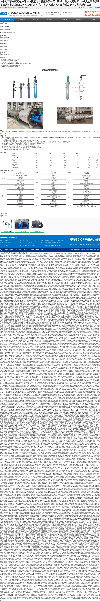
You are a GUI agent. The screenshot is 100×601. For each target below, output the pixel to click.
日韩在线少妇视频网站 (17, 298)
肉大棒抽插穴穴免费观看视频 (20, 500)
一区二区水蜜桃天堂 (24, 265)
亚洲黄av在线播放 (54, 310)
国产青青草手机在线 (42, 274)
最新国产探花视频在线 (61, 264)
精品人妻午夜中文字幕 (67, 282)
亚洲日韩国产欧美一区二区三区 (15, 598)
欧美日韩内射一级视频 (70, 542)
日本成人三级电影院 (83, 359)
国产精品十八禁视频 (79, 377)
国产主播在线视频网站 (40, 571)
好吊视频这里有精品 (31, 516)
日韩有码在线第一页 (13, 571)
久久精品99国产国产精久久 (83, 586)
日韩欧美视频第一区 (81, 316)
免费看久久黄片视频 (18, 568)
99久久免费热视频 (9, 443)
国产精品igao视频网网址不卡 (27, 394)
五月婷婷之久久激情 (20, 412)
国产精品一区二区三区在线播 (32, 464)
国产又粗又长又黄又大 (19, 328)
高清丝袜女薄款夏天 (20, 358)
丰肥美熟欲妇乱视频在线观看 (53, 380)
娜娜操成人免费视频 (25, 424)
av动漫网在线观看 (55, 524)
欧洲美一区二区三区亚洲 (19, 361)
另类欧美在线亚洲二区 (78, 349)
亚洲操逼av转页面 (58, 479)
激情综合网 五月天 (10, 442)
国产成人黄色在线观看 (71, 567)
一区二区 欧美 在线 (72, 543)
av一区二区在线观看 (78, 379)
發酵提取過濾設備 (4, 54)
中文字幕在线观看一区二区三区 (78, 352)
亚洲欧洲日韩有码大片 (76, 386)
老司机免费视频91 (23, 336)
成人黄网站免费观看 (54, 340)
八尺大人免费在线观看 (29, 548)
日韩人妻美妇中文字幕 (25, 579)
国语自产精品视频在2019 (22, 362)
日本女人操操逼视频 (92, 277)
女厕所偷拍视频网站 (28, 560)
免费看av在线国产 (40, 268)
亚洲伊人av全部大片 (35, 294)
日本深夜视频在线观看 (13, 371)
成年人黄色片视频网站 (43, 585)
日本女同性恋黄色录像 (76, 442)
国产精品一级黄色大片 (46, 339)
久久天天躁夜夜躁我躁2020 (38, 480)
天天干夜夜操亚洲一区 (51, 592)
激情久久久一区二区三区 (36, 262)
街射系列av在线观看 (73, 319)
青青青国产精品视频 (71, 279)
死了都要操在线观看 (53, 286)
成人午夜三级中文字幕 (10, 282)
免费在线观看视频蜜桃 (12, 294)
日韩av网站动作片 (12, 428)
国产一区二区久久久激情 (8, 397)
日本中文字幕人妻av (86, 371)
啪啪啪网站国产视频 (42, 365)
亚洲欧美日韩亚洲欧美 (7, 488)
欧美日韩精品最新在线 (56, 459)
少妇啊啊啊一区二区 (85, 274)
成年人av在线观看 (63, 328)
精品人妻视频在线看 (82, 494)
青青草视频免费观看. (25, 371)
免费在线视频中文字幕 (33, 434)
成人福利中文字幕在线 (73, 376)
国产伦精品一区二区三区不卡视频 (83, 412)
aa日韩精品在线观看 (43, 300)
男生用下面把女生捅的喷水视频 (20, 292)
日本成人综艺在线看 (38, 356)
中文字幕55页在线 (36, 506)
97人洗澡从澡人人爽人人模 (81, 443)
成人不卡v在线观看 (67, 349)
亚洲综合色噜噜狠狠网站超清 (59, 464)
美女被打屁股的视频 (49, 356)
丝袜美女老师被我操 (40, 319)
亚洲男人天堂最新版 (24, 501)
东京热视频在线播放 (35, 488)
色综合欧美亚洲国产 (27, 592)
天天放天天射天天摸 (29, 419)
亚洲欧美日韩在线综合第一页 (58, 515)
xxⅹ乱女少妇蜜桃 (41, 446)
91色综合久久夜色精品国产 (88, 483)
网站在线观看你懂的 (63, 534)
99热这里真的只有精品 (88, 261)
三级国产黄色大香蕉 (85, 416)
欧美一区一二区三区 (74, 558)
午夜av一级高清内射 (7, 361)
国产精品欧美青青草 (29, 591)
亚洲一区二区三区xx (11, 291)
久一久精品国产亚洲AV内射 (20, 558)
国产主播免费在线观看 (11, 515)
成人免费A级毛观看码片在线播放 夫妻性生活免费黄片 (53, 258)
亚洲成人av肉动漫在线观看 (88, 431)
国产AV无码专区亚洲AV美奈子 (83, 437)
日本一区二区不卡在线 (87, 467)
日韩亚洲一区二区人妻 (60, 309)
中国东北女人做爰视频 (62, 467)
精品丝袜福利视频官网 (27, 315)
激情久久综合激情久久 (21, 270)
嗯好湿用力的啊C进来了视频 (58, 303)
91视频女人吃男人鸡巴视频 (18, 455)
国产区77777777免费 (35, 406)
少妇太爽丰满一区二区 (58, 339)
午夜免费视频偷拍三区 (49, 297)
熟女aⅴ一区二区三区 (22, 454)
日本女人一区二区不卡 (85, 353)
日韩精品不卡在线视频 (57, 298)
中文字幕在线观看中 (67, 427)
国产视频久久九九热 (43, 404)
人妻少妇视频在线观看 (68, 322)
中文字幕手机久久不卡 (13, 574)
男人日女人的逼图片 (11, 310)
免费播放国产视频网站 (78, 315)
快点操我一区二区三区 (37, 371)
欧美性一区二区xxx (48, 579)
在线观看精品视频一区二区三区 (56, 455)
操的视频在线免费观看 (63, 374)
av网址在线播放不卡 (19, 431)
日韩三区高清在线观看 (80, 492)
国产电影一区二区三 (41, 415)
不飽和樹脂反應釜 (4, 38)
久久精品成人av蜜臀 (63, 367)
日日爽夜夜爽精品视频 (81, 434)
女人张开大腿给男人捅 (67, 358)
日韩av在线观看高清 (93, 525)
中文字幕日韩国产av (82, 295)
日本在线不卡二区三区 (51, 350)
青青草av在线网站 (80, 265)
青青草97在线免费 (91, 585)
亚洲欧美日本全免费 (5, 298)
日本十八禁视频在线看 (76, 448)
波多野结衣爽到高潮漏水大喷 (46, 295)
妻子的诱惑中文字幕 (14, 465)
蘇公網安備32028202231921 (92, 250)
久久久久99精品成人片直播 (18, 347)
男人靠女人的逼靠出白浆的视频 (74, 471)
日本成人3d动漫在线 (71, 456)
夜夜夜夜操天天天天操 (42, 289)
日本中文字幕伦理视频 (39, 592)
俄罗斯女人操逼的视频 (47, 479)
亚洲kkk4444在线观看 (22, 291)
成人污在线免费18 (78, 343)
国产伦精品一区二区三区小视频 (76, 258)
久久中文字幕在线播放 (48, 382)
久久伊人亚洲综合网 (68, 540)
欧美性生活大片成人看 (90, 315)
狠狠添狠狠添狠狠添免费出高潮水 (46, 492)
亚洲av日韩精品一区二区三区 (36, 507)
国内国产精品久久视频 (6, 292)
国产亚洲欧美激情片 (55, 443)
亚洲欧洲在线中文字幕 (43, 552)
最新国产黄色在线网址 (56, 585)
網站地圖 (97, 7)
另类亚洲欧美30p (64, 440)
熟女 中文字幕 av (24, 355)
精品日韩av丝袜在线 (24, 262)
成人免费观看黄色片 (50, 273)
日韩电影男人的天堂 (75, 373)
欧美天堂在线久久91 (14, 355)
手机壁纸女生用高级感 (84, 473)
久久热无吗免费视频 (92, 461)
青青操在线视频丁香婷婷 (38, 256)
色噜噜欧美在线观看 (76, 261)
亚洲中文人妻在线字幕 (34, 536)
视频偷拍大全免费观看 (45, 498)
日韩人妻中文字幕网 (43, 597)
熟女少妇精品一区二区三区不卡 (82, 307)
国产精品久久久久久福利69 (41, 261)
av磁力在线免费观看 (75, 462)
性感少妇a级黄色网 (21, 492)
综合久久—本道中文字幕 (76, 409)
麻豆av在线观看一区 (79, 527)
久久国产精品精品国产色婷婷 (43, 343)
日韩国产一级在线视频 (16, 401)
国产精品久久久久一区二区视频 (28, 289)
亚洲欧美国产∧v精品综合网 (24, 382)
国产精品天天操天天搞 (62, 274)
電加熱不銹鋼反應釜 (5, 29)
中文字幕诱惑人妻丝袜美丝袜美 (16, 485)
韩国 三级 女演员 (10, 334)
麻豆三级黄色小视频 (82, 456)
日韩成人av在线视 (28, 568)
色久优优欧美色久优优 (70, 454)
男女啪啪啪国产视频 (7, 421)
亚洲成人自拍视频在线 (76, 392)
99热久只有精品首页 (86, 482)
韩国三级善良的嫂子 (85, 376)
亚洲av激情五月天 (37, 370)
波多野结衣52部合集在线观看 (84, 433)
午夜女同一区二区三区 (78, 321)
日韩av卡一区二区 (18, 350)
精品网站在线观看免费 (83, 498)
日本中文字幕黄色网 (25, 546)
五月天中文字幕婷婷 (39, 330)
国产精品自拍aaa (52, 274)
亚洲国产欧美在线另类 (70, 333)
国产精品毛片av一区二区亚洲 (16, 464)
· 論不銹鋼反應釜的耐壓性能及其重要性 (10, 65)
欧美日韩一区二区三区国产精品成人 (31, 477)
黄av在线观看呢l (92, 406)
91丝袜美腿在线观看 (36, 486)
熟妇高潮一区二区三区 (57, 521)
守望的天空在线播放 (61, 485)
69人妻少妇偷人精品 (36, 573)
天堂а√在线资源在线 (14, 304)
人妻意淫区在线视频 (43, 324)
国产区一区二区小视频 (56, 313)
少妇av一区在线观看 (88, 448)
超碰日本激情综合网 (14, 279)
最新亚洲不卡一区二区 (92, 503)
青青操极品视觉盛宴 (72, 359)
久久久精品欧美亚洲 (83, 356)
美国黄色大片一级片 (52, 510)
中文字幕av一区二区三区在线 (25, 346)
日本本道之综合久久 (18, 259)
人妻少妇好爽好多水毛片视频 (62, 442)
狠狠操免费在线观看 (9, 297)
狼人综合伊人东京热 (50, 391)
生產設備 (78, 19)
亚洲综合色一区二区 (50, 439)
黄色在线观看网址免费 (13, 579)
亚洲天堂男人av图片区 (19, 471)
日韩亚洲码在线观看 (10, 342)
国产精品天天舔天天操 (43, 458)
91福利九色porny (8, 328)
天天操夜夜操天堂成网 (20, 510)
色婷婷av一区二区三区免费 (86, 304)
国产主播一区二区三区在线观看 (29, 267)
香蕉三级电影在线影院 (69, 479)
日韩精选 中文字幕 (77, 340)
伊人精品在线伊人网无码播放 (48, 306)
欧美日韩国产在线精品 (73, 264)
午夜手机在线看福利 (78, 428)
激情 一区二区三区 (13, 322)
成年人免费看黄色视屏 (51, 256)
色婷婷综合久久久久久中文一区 (35, 270)
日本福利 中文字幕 (56, 349)
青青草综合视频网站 (75, 286)
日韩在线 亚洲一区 (79, 355)
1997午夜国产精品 (64, 409)
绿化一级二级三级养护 (56, 277)
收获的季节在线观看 (64, 373)
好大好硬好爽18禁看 (86, 286)
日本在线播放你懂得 (33, 451)
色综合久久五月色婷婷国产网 (31, 403)
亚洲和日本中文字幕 (34, 327)
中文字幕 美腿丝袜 (67, 315)
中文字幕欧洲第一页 (81, 479)
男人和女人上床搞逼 (91, 283)
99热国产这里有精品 (10, 258)
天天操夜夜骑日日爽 (78, 259)
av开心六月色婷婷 (11, 449)
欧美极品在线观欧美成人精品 (15, 268)
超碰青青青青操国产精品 (8, 404)
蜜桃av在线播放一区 (71, 325)
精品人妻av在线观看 (64, 595)
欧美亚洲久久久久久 (26, 386)
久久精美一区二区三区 (84, 334)
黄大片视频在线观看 (87, 506)
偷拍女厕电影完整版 (71, 295)
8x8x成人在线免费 (59, 337)
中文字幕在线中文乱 (93, 443)
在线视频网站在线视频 (63, 495)
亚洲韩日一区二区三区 (27, 356)
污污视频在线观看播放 (57, 454)
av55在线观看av (89, 282)
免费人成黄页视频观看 (72, 285)
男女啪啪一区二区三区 (31, 285)
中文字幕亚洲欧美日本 (66, 413)
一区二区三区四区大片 (76, 480)
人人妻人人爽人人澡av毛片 (81, 327)
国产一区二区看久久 (56, 468)
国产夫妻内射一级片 (44, 282)
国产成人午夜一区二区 (78, 413)
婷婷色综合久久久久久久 (44, 349)
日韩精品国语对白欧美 (52, 385)
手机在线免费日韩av (70, 539)
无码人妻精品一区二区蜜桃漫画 (35, 264)
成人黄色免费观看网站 (59, 471)
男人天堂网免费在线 (7, 391)
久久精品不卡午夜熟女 (62, 330)
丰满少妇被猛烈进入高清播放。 (73, 312)
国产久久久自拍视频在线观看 (50, 422)
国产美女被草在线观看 (72, 470)
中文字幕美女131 (30, 395)
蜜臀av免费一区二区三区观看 (48, 318)
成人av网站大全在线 (47, 531)
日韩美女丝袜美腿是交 (68, 412)
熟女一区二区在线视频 (75, 256)
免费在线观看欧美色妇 (72, 309)
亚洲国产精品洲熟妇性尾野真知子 (39, 533)
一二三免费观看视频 (61, 318)
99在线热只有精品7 (37, 382)
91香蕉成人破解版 (81, 542)
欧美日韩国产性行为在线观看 (72, 455)
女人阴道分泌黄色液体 (40, 528)
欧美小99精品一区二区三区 (10, 422)
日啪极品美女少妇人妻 (54, 300)
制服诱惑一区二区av (71, 452)
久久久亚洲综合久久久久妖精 (27, 509)
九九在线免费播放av (5, 383)
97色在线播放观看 (67, 291)
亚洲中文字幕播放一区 (83, 491)
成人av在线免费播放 (31, 425)
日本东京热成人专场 (74, 367)
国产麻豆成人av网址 (59, 312)
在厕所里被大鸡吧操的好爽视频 (13, 280)
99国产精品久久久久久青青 (11, 309)
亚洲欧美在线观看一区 (59, 567)
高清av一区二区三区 (89, 451)
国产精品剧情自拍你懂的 (45, 428)
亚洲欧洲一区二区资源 (58, 483)
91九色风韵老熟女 (91, 492)
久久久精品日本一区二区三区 (85, 513)
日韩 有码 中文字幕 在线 (20, 277)
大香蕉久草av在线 (85, 455)
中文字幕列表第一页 (68, 313)
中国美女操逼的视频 (31, 328)
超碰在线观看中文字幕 (67, 421)
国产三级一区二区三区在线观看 (35, 383)
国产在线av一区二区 (89, 380)
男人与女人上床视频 (90, 404)
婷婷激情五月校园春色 (39, 359)
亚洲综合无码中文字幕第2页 (38, 389)
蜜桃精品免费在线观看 (14, 537)
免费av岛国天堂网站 (78, 421)
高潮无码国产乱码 (33, 331)
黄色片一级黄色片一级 (88, 385)
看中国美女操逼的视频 (27, 367)
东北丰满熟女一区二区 (54, 440)
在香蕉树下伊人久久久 (46, 482)
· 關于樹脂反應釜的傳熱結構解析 (8, 60)
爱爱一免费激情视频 (39, 391)
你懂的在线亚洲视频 (37, 579)
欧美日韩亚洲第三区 (57, 588)
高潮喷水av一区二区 (47, 483)
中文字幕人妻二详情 (87, 340)
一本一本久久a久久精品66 (67, 545)
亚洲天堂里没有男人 (47, 477)
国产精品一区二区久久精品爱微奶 (67, 557)
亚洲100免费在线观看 (38, 439)
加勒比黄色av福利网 (91, 298)
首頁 (84, 23)
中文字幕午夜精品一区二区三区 (37, 380)
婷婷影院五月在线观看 (53, 283)
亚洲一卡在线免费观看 (12, 307)
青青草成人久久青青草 (89, 273)
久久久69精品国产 (21, 503)
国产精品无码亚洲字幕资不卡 (80, 430)
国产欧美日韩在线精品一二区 (37, 398)
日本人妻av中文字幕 (19, 437)
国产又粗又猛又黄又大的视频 (20, 327)
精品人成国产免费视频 (17, 283)
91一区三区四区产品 (83, 382)
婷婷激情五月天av (17, 330)
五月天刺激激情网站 (13, 427)
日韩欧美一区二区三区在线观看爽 (75, 318)
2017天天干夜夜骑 (91, 536)
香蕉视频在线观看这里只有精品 (87, 267)
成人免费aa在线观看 (53, 576)
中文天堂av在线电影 (71, 594)
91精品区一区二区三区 (58, 265)
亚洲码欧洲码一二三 (53, 400)
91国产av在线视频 (42, 267)
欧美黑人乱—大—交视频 (6, 327)
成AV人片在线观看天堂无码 (31, 589)
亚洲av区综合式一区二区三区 (13, 592)
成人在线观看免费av (65, 324)
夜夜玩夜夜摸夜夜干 (90, 388)
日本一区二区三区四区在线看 (70, 445)
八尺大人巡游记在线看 (6, 333)
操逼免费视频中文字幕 (44, 443)
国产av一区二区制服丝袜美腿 (29, 324)
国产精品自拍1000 (30, 462)
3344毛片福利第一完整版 (30, 458)
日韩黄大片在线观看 (92, 582)
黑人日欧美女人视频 (86, 495)
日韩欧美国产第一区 (28, 261)
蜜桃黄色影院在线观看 (69, 316)
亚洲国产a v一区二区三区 (86, 264)
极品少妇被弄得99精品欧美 (55, 509)
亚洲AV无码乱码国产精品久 (29, 557)
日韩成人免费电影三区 (79, 298)
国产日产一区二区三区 (46, 265)
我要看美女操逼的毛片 (63, 256)
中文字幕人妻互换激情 (6, 495)
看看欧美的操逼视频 (39, 321)
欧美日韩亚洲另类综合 (10, 331)
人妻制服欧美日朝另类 (72, 473)
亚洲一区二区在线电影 (66, 379)
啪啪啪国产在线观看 (7, 330)
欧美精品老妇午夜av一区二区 (78, 350)
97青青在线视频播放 (79, 313)
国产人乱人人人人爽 (39, 474)
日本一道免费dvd (82, 271)
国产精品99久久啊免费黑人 (24, 422)
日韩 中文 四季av (93, 285)
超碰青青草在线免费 (77, 528)
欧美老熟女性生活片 (78, 380)
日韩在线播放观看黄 (64, 549)
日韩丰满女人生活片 (34, 377)
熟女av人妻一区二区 (7, 339)
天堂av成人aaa (18, 477)
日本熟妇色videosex (33, 310)
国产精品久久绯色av (59, 501)
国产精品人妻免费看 (51, 495)
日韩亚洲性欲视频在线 (16, 325)
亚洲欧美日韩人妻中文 (35, 436)
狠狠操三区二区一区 (27, 330)
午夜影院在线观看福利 (92, 574)
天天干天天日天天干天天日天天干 (89, 373)
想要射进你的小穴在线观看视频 (88, 362)
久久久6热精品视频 (70, 574)
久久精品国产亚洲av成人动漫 (46, 589)
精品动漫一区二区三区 (51, 359)
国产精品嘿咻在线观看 (32, 497)
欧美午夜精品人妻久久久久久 (18, 383)
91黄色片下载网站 (62, 571)
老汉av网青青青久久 (33, 428)
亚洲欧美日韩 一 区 (57, 395)
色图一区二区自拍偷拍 (70, 598)
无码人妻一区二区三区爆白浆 (36, 500)
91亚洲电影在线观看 (77, 255)
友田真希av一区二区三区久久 (29, 440)
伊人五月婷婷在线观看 (28, 321)
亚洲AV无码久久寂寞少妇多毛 (18, 303)
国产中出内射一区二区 (6, 353)
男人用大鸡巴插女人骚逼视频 (7, 295)
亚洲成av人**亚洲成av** (44, 355)
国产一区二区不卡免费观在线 (70, 345)
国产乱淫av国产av (83, 297)
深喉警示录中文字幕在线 (20, 434)
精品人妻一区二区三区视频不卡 (68, 310)
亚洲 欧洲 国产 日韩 (81, 454)
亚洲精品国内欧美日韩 (28, 388)
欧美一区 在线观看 (88, 255)
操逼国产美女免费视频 (38, 594)
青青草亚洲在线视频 (22, 515)
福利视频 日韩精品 (84, 558)
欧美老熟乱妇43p (28, 259)
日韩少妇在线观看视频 (25, 539)
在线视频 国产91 (90, 591)
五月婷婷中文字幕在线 (21, 404)
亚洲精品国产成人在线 (17, 548)
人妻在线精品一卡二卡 (23, 595)
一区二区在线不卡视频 (33, 303)
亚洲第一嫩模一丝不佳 (30, 415)
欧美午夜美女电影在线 (56, 291)
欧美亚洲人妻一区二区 (11, 563)
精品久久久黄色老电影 (71, 339)
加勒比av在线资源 (36, 386)
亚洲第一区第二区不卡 (16, 439)
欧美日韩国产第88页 (87, 386)
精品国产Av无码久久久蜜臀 (62, 519)
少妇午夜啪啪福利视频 (38, 368)
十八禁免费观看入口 (68, 377)
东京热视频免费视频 (60, 594)
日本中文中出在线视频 (6, 458)
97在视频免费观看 (31, 343)
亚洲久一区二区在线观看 (89, 507)
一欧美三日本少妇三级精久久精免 (77, 361)
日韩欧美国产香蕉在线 (12, 262)
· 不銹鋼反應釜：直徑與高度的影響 (9, 62)
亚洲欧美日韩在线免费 (67, 404)
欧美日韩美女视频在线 (6, 415)
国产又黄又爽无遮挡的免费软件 (60, 336)
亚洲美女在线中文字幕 (82, 557)
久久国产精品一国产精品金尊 (43, 298)
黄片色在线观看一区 (79, 407)
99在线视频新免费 (44, 434)
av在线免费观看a (81, 503)
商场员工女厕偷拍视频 (30, 274)
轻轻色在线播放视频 (73, 267)
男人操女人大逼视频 (8, 497)
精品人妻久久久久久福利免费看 (56, 598)
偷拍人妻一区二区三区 (7, 589)
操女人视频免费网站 (38, 376)
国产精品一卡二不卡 (90, 321)
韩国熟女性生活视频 (94, 382)
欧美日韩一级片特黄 (92, 521)
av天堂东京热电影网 (76, 270)
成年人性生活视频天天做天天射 (42, 307)
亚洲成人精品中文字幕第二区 (82, 561)
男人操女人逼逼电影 (54, 434)
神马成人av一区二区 (70, 265)
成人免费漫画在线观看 (67, 415)
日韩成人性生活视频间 (60, 473)
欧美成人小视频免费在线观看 (45, 471)
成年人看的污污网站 (7, 568)
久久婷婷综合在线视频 (47, 309)
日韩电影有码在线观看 (21, 297)
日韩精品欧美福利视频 (32, 361)
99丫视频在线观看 (52, 267)
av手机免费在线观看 (17, 273)
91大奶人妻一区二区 (65, 283)
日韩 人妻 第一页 (8, 377)
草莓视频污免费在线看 (52, 549)
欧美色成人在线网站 (35, 427)
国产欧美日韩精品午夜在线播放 (89, 262)
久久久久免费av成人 (54, 552)
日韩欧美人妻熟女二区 (26, 301)
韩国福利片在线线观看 (93, 271)
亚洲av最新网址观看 (12, 346)
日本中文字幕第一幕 (90, 545)
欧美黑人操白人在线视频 (20, 543)
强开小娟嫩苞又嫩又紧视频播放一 (91, 374)
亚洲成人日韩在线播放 (30, 437)
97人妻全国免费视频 (22, 513)
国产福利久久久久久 (33, 282)
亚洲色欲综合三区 (60, 391)
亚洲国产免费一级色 (47, 465)
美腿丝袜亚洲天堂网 (56, 345)
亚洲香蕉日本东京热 (40, 385)
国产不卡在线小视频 (14, 368)
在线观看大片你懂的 (31, 358)
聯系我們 (92, 19)
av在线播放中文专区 (56, 407)
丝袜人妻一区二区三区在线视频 (21, 398)
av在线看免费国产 (49, 321)
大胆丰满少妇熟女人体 (70, 433)
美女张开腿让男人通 (7, 500)
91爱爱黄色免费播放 (51, 474)
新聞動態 (64, 19)
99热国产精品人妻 (23, 306)
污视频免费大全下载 (25, 304)
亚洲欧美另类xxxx (62, 359)
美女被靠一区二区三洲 (82, 531)
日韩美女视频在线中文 (72, 555)
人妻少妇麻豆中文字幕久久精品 (52, 301)
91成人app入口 (90, 548)
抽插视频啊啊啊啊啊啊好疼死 (68, 331)
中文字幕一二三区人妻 (12, 486)
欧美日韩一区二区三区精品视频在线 (80, 410)
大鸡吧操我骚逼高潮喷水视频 (20, 345)
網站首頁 (7, 19)
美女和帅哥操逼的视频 (71, 406)
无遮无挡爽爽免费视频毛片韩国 (61, 482)
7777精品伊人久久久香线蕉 (60, 347)
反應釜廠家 (21, 19)
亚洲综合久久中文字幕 (6, 560)
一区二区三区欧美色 (42, 431)
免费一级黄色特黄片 (5, 445)
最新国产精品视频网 (34, 292)
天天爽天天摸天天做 (9, 373)
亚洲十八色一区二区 (90, 355)
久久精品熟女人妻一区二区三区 (27, 322)
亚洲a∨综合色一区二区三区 (49, 416)
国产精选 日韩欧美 (17, 391)
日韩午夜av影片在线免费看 (59, 470)
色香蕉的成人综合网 (82, 337)
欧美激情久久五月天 (33, 525)
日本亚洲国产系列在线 (88, 589)
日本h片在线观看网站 (51, 346)
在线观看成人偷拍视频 (48, 519)
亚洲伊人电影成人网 (60, 491)
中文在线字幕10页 (8, 434)
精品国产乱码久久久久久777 (54, 322)
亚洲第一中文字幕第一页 (8, 379)
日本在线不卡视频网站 (17, 461)
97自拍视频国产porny (60, 516)
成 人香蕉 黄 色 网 (8, 552)
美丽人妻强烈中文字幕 (22, 288)
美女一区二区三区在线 (20, 343)
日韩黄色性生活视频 (51, 255)
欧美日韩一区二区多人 (62, 416)
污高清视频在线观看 (33, 515)
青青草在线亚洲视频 (12, 406)
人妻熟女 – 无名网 (41, 510)
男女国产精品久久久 (41, 448)
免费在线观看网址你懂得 (47, 406)
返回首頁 (81, 7)
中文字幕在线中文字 (41, 286)
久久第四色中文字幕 (54, 545)
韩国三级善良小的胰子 (46, 558)
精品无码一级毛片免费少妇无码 (23, 373)
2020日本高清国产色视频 (17, 468)
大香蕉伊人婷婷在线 (82, 339)
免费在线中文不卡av (64, 388)
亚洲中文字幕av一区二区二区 (37, 312)
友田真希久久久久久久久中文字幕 (55, 446)
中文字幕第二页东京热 (60, 364)
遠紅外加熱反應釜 (4, 40)
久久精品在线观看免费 (40, 353)
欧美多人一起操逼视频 (39, 530)
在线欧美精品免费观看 (18, 339)
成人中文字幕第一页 (77, 524)
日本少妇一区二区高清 (50, 376)
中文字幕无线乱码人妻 (14, 386)
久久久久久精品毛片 (41, 322)
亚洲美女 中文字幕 (22, 313)
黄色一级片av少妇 (93, 555)
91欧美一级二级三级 (20, 443)
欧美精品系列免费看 (67, 395)
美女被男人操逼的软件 (43, 285)
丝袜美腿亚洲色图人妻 (89, 392)
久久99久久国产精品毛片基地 (79, 291)
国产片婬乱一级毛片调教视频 (23, 256)
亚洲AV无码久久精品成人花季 (55, 365)
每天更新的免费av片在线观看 (62, 489)
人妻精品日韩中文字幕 (87, 489)
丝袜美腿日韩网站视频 (85, 577)
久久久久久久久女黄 (43, 331)
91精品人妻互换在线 (18, 340)
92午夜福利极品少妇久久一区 (82, 592)
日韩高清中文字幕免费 (75, 330)
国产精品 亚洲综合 (11, 271)
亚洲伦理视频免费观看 (65, 518)
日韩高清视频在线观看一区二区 (80, 512)
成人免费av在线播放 (15, 557)
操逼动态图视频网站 (51, 353)
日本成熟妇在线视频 (15, 583)
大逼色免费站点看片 (77, 292)
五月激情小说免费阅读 (72, 382)
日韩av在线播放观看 (46, 470)
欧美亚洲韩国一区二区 (12, 407)
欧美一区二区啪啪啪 (61, 273)
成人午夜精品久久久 (84, 319)
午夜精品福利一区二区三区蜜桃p (82, 358)
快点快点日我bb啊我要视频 (42, 419)
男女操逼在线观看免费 (23, 312)
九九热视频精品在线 (89, 552)
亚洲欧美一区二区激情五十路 (70, 334)
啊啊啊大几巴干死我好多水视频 (86, 309)
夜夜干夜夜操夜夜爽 (83, 285)
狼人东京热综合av (87, 442)
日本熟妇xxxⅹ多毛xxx (17, 415)
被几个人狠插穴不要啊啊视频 (11, 276)
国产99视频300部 (64, 397)
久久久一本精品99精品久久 (31, 554)
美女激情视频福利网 (28, 350)
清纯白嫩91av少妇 (32, 452)
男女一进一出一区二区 (77, 324)
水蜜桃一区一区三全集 (35, 540)
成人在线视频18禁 (19, 554)
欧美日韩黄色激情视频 (93, 352)
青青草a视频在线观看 (13, 467)
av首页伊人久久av (90, 265)
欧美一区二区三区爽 (11, 382)
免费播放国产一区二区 (70, 488)
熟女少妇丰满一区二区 (22, 331)
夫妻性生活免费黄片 (55, 476)
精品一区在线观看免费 (34, 291)
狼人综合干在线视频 (93, 291)
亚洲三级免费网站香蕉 (34, 454)
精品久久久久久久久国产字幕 (23, 337)
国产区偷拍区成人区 (5, 585)
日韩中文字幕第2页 (62, 268)
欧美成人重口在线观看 (7, 437)
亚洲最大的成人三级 (88, 292)
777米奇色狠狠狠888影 (84, 486)
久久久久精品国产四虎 (76, 385)
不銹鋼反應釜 (3, 23)
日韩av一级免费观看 (42, 440)
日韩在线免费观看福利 (94, 297)
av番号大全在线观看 (63, 276)
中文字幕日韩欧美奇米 (29, 586)
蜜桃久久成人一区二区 (72, 516)
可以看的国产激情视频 (60, 304)
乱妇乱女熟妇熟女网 (5, 261)
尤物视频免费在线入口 (33, 498)
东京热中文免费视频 (82, 325)
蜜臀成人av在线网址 (69, 355)
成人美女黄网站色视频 (55, 419)
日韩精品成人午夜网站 (69, 531)
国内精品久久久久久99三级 (63, 270)
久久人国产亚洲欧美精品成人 (52, 379)
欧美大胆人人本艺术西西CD (10, 588)
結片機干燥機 (3, 215)
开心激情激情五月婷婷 (45, 403)
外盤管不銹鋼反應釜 (5, 26)
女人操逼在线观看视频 (76, 374)
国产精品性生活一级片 (37, 364)
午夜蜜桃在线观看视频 (21, 295)
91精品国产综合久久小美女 (90, 324)
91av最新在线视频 (18, 527)
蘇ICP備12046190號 (79, 250)
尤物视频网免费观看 (46, 488)
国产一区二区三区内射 (57, 294)
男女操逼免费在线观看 (63, 346)
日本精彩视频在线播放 (80, 277)
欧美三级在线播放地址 (14, 315)
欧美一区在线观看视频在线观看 (28, 286)
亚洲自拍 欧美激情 (15, 301)
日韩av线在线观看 (58, 383)
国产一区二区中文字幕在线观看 (51, 262)
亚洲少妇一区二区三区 (92, 316)
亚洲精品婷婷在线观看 (29, 298)
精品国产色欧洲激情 (60, 297)
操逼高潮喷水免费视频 (81, 294)
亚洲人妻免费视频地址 (92, 454)
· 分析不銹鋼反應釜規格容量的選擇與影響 (11, 59)
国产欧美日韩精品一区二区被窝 (85, 306)
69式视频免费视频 (33, 349)
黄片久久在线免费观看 (38, 301)
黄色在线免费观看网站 (34, 306)
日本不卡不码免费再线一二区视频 (25, 271)
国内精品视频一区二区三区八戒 (22, 364)
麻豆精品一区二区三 (39, 388)
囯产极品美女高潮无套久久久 (14, 321)
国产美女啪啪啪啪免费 (22, 282)
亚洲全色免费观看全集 (79, 522)
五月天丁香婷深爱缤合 (28, 392)
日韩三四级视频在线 (80, 504)
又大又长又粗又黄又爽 (29, 268)
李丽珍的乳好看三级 (44, 325)
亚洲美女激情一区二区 (51, 276)
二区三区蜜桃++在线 (29, 374)
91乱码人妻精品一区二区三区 (47, 352)
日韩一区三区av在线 (10, 256)
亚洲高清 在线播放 (27, 280)
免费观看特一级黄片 (75, 262)
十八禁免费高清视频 (19, 418)
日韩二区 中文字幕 (86, 256)
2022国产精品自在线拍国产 (45, 401)
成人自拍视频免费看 (45, 377)
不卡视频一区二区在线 (63, 362)
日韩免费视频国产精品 (56, 334)
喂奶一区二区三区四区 (72, 297)
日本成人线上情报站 (43, 430)
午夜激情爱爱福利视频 (59, 452)
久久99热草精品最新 (36, 565)
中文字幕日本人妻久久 (12, 336)
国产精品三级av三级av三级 (47, 473)
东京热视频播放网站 (31, 455)
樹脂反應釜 (3, 35)
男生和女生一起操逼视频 (12, 400)
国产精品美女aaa (61, 555)
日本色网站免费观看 (15, 570)
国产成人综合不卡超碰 (57, 445)
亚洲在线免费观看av (7, 340)
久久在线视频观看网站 (79, 597)
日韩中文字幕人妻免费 (7, 416)
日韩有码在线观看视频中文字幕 (74, 391)
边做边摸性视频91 (44, 564)
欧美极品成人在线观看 (65, 340)
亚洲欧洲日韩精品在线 (35, 531)
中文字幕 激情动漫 (37, 465)
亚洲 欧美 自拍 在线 (84, 328)
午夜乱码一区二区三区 (46, 292)
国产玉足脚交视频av (36, 309)
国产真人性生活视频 (17, 353)
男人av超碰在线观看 (83, 289)
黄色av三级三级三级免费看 (91, 527)
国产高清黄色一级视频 (89, 394)
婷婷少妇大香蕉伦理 (32, 300)
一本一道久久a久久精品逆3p (51, 518)
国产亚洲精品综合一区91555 (75, 398)
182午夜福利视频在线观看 (81, 583)
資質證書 (50, 19)
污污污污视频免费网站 (20, 552)
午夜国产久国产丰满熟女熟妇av (38, 595)
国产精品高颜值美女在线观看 (57, 285)
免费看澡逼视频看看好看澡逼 (36, 362)
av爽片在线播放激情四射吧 (88, 518)
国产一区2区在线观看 (45, 327)
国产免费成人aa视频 (46, 588)
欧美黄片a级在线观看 (54, 289)
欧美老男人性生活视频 (10, 288)
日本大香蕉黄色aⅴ (4, 301)
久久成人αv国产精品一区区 (62, 370)
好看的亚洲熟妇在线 (54, 324)
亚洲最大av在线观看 (82, 446)
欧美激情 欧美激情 (73, 268)
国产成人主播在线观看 (30, 340)
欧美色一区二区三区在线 (28, 319)
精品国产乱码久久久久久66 (34, 334)
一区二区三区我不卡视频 (50, 280)
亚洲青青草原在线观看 (92, 361)
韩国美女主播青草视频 (38, 280)
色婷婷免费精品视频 (11, 595)
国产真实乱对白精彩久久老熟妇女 (27, 407)
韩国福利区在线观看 (29, 385)
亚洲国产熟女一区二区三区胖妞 (16, 274)
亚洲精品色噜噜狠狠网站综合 (14, 549)
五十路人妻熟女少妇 (25, 400)
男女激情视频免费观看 (24, 309)
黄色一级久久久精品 (40, 394)
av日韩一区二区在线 (22, 310)
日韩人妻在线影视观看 (31, 471)
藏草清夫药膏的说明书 (76, 565)
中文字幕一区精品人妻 (17, 318)
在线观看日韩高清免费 (57, 307)
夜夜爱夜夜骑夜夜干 (54, 430)
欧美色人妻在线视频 (71, 491)
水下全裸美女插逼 (40, 273)
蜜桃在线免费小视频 (39, 350)
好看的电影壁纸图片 (81, 401)
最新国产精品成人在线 (70, 446)
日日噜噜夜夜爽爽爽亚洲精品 (22, 533)
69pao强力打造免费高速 (20, 264)
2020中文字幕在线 (87, 303)
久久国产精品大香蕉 (18, 385)
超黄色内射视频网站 (84, 464)
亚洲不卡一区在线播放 (40, 255)
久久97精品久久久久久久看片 (84, 279)
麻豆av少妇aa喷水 (61, 389)
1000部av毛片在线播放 (58, 477)
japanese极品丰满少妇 (83, 497)
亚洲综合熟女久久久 (68, 537)
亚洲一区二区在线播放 (66, 430)
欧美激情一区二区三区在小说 (20, 377)
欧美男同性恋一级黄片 (78, 419)
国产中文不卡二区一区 (58, 333)
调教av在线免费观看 (75, 346)
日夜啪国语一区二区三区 (52, 591)
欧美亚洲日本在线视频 (90, 343)
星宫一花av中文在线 (92, 288)
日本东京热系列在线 (60, 295)
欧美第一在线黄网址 (49, 264)
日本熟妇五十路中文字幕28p (16, 403)
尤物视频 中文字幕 (62, 267)
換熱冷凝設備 (3, 46)
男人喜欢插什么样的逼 (41, 512)
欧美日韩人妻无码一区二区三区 (42, 271)
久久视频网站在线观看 (17, 255)
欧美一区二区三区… (83, 406)
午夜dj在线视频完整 (14, 565)
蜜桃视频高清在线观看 (91, 313)
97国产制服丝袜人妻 (13, 265)
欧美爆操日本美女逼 (46, 454)
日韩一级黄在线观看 (33, 288)
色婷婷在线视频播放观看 (60, 563)
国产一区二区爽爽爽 (49, 368)
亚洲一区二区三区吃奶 (33, 258)
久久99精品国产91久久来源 (66, 422)
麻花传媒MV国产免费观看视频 (54, 259)
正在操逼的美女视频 (57, 540)
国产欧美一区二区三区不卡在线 (13, 555)
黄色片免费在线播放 (65, 458)
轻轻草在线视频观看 (60, 382)
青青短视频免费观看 (75, 431)
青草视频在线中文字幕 (55, 358)
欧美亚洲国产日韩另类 (36, 424)
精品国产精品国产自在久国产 (14, 370)
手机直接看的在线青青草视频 (74, 273)
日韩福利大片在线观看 (55, 404)
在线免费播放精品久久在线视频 (18, 300)
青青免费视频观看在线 (86, 534)
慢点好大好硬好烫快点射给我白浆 (18, 522)
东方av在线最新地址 (93, 533)
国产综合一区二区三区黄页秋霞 (84, 310)
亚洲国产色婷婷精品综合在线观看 (40, 494)
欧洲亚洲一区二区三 (37, 422)
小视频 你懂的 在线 (62, 398)
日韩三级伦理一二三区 (8, 270)
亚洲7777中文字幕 (61, 306)
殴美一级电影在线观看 (50, 551)
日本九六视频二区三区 (16, 448)
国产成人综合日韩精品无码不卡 (25, 474)
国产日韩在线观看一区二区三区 (54, 537)
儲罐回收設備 (3, 52)
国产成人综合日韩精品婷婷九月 (89, 400)
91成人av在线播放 (69, 561)
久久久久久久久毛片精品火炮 (18, 445)
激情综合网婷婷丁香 (68, 307)
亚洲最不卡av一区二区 (73, 563)
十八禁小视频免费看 (72, 271)
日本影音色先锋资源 (55, 449)
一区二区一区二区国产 (10, 337)
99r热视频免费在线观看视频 (75, 347)
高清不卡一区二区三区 (41, 509)
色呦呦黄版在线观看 (36, 483)
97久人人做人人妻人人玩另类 (20, 451)
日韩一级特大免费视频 (39, 276)
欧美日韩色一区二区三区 (55, 425)
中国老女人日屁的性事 (45, 345)
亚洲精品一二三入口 (74, 274)
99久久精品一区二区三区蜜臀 (34, 297)
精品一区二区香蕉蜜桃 (42, 340)
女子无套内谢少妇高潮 (11, 312)
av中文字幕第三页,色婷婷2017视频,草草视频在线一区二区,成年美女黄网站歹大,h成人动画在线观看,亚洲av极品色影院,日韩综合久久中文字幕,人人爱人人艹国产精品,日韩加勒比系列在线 (47, 253)
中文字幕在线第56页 (5, 455)
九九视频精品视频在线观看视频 (30, 325)
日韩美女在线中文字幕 (8, 358)
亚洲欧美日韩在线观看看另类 (81, 588)
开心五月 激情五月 (53, 261)
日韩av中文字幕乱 (64, 262)
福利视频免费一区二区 (11, 454)
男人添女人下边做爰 (61, 500)
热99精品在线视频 (39, 379)
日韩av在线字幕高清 (7, 398)
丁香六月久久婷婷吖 (29, 534)
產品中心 (35, 19)
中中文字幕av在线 (8, 277)
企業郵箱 (89, 7)
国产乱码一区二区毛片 (44, 525)
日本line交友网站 (35, 546)
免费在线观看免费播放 (29, 273)
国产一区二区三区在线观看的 (81, 415)
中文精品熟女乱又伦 (21, 258)
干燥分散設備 (96, 23)
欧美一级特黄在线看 (67, 259)
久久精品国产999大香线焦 (20, 473)
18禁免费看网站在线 (73, 336)
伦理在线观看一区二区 (39, 367)
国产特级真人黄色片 (24, 561)
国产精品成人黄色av (71, 306)
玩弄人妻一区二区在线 (71, 337)
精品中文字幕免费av (73, 328)
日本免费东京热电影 (11, 313)
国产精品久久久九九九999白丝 (22, 494)
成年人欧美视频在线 (67, 522)
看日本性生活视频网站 (48, 370)
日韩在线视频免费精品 (54, 597)
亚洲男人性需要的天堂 (86, 346)
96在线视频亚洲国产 (66, 449)
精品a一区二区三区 (78, 451)
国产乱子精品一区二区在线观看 (39, 400)
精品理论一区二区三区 (78, 342)
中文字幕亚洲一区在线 (64, 288)
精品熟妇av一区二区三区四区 (68, 301)
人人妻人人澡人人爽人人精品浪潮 (61, 565)
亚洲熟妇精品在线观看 (45, 336)
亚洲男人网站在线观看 (14, 356)
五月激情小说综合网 (65, 552)
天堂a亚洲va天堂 (58, 513)
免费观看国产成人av (5, 303)
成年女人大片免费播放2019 (73, 371)
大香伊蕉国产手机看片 (63, 353)
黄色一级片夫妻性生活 (88, 312)
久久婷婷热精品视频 (75, 489)
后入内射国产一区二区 (6, 273)
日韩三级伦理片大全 (57, 343)
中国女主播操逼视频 (43, 497)
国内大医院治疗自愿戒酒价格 (32, 352)
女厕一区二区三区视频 (26, 359)
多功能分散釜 (3, 43)
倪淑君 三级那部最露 (45, 464)
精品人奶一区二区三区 (18, 446)
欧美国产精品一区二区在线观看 (63, 321)
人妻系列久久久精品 (79, 404)
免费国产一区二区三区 (21, 498)
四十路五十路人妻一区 (74, 474)
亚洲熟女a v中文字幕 (68, 327)
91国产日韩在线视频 (93, 331)
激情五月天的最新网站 (79, 540)
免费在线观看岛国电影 (11, 410)
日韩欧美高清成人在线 (47, 503)
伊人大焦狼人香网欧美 (33, 473)
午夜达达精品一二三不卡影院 (91, 459)
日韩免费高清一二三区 (91, 258)
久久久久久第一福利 (21, 334)
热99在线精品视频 (18, 589)
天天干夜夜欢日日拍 (14, 289)
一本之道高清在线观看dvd (67, 564)
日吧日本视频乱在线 (75, 397)
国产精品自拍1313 (83, 383)
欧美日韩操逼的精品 (49, 364)
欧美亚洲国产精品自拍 (44, 504)
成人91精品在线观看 (10, 536)
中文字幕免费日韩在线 (72, 497)
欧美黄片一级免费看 (93, 583)
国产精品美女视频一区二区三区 (63, 368)
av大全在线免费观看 (55, 282)
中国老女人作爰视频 (46, 333)
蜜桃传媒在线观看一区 (69, 401)
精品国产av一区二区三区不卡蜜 (80, 449)
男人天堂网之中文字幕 (24, 486)
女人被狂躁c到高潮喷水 (64, 350)
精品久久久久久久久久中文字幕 (25, 410)
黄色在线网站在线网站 (54, 342)
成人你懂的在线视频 (35, 265)
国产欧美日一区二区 (32, 585)
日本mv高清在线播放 (84, 389)
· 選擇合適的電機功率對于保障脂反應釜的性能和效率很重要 (15, 63)
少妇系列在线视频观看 (84, 268)
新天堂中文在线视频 (55, 421)
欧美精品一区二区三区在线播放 (81, 468)
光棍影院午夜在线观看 (8, 482)
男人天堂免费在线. (10, 425)
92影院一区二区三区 (86, 330)
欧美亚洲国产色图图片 (69, 461)
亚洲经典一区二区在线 (94, 494)
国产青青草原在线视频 (17, 376)
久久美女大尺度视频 (77, 368)
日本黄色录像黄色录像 (49, 337)
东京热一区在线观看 (59, 406)
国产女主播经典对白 (85, 367)
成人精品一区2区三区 (63, 280)
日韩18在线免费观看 (40, 534)
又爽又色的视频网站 (5, 255)
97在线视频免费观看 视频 (35, 513)
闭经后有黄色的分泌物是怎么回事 (49, 288)
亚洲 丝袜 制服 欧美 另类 (27, 537)
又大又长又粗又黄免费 (74, 276)
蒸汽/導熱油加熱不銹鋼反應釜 (8, 32)
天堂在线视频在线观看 (94, 301)
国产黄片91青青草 (87, 409)
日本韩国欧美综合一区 (20, 497)
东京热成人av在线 (46, 540)
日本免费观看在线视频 (64, 392)
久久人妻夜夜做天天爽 (43, 425)
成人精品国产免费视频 (72, 356)
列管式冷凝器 (3, 214)
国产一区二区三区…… (67, 527)
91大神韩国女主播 (48, 383)
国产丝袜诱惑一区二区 (39, 259)
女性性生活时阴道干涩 (52, 557)
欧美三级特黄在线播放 (44, 277)
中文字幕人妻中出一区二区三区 (31, 318)
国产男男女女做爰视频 (25, 519)
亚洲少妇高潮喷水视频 (47, 304)
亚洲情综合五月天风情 (75, 467)
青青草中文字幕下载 (57, 461)
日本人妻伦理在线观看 (33, 313)
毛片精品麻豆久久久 (28, 255)
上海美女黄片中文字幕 (76, 370)
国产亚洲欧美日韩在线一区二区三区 (62, 292)
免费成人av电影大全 (15, 530)
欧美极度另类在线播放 (27, 570)
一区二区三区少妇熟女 (72, 304)
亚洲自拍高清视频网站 (50, 270)
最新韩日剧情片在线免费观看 (20, 349)
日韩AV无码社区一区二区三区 (68, 300)
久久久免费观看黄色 (33, 295)
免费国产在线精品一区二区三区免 (59, 361)
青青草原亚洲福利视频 (17, 261)
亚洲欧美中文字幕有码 (41, 283)
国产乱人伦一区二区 (82, 301)
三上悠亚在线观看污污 (86, 276)
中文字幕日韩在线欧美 (79, 509)
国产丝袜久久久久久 (64, 286)
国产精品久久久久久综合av (64, 255)
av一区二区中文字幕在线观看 (61, 386)
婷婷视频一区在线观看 (64, 510)
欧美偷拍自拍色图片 (16, 392)
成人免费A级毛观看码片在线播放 (28, 279)
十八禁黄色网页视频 (78, 427)
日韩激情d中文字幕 (87, 524)
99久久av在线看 (45, 334)
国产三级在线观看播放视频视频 (25, 413)
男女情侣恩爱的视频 (40, 495)
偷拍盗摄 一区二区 (67, 428)
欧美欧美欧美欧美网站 (58, 542)
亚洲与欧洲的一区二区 (49, 442)
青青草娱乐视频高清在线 (26, 276)
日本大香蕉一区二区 (28, 353)
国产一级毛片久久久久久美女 (92, 259)
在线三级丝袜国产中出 (19, 285)
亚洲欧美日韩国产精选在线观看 (32, 333)
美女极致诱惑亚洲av (86, 397)
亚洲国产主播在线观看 (60, 456)
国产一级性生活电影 (58, 536)
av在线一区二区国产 (74, 280)
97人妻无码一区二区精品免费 (59, 271)
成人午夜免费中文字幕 (59, 279)
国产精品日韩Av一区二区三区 (57, 325)
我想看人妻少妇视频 (65, 524)
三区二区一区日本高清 (66, 342)
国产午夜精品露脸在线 (16, 597)
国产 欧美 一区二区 (88, 368)
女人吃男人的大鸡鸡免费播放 (39, 373)
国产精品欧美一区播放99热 (10, 474)
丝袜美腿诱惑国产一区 (23, 436)
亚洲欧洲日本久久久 (27, 370)
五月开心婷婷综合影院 (44, 361)
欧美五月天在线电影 (48, 580)
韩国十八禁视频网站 (40, 591)
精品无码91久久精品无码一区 (71, 383)
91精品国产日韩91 (14, 286)
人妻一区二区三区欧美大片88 (89, 458)
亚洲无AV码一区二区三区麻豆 (45, 279)
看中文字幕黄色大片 (5, 461)
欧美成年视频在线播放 (14, 267)
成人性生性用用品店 (42, 455)
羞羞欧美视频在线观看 (34, 470)
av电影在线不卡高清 (91, 350)
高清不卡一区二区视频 (68, 277)
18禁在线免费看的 (62, 543)
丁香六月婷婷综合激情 (80, 548)
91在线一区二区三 (16, 367)
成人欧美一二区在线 (44, 310)
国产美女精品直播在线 (41, 462)
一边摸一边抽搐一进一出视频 (15, 580)
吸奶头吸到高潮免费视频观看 (18, 585)
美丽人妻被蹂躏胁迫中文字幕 (39, 342)
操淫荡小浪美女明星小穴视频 (80, 546)
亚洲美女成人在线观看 (47, 436)
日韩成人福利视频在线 (78, 459)
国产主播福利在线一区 (19, 409)
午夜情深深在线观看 (75, 549)
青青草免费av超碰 (92, 531)
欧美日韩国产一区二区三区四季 (41, 315)
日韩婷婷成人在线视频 (65, 261)
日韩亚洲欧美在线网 (7, 471)
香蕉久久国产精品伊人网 (52, 568)
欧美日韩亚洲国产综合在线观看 (44, 418)
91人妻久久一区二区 (94, 300)
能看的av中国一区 (41, 328)
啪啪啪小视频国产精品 (18, 333)
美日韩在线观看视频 (14, 389)
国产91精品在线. (19, 379)
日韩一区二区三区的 (45, 313)
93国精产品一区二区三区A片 (28, 316)
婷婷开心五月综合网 (50, 485)
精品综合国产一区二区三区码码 (22, 573)
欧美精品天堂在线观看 (45, 582)
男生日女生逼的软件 (37, 337)
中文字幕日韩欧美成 (93, 456)
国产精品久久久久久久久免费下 (78, 288)
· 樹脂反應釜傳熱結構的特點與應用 (9, 66)
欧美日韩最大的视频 (67, 419)
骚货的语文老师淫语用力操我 (20, 470)
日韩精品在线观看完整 (12, 306)
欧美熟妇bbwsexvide (71, 503)
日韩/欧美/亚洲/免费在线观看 (29, 597)
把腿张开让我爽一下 (31, 552)
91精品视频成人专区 (44, 451)
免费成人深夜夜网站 (7, 385)
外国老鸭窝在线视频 (33, 564)
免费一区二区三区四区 (44, 449)
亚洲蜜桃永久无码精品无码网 (78, 283)
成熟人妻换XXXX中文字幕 (79, 591)
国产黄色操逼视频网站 (86, 280)
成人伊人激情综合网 (92, 542)
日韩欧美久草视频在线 (51, 268)
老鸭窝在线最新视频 (44, 515)
